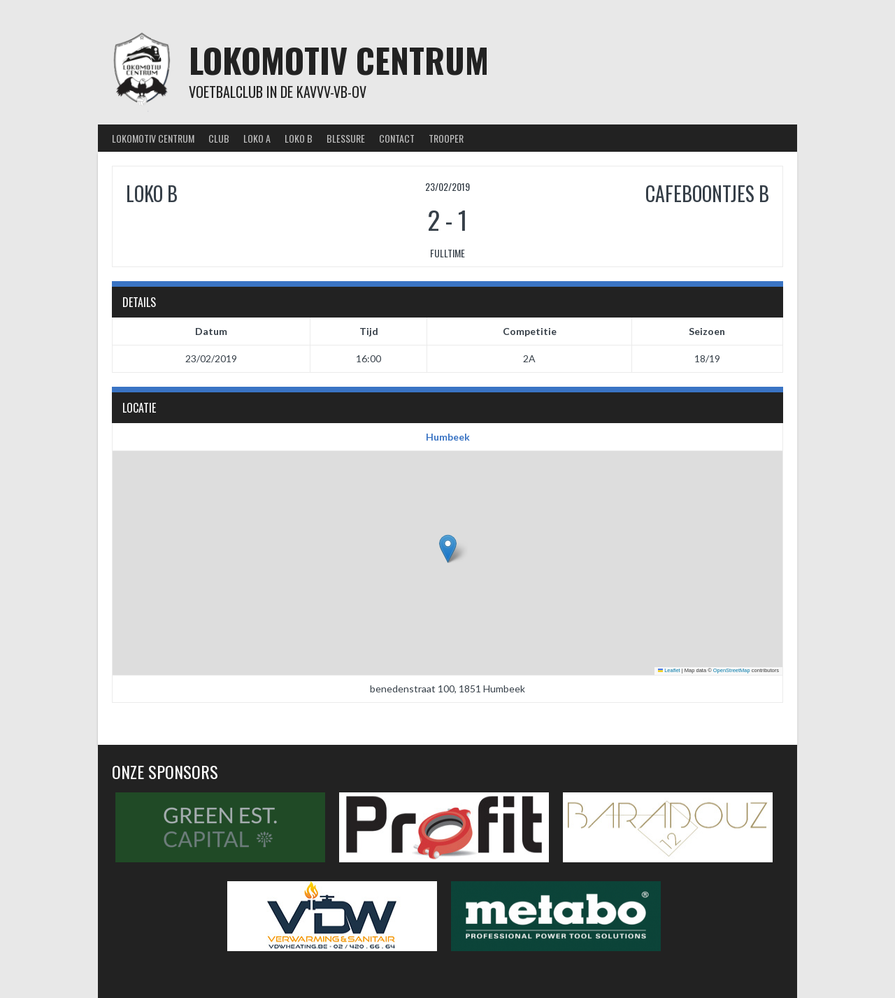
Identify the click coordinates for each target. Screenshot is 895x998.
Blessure (346, 138)
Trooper (446, 138)
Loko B (299, 138)
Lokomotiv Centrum (339, 60)
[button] (448, 548)
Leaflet (669, 670)
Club (218, 138)
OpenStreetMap (731, 670)
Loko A (257, 138)
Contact (397, 138)
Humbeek (448, 437)
